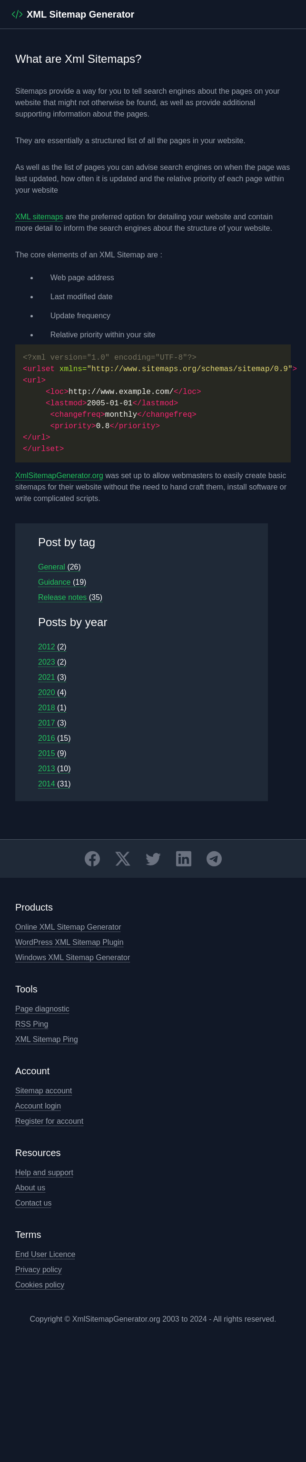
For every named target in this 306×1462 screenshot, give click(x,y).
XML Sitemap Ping (46, 1039)
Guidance (62, 582)
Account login (38, 1106)
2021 (52, 677)
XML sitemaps (39, 217)
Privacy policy (38, 1270)
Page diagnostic (42, 1009)
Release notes (70, 597)
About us (30, 1188)
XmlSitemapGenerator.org (59, 475)
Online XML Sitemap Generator (68, 927)
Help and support (44, 1172)
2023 (52, 662)
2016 (54, 738)
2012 (52, 647)
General (59, 567)
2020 (52, 692)
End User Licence (45, 1254)
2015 (52, 753)
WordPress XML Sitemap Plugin (69, 942)
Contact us (33, 1203)
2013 (54, 769)
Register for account (49, 1121)
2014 (54, 784)
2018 (52, 708)
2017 (52, 723)
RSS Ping (31, 1024)
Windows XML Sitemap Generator (72, 957)
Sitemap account (43, 1091)
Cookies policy (39, 1285)
